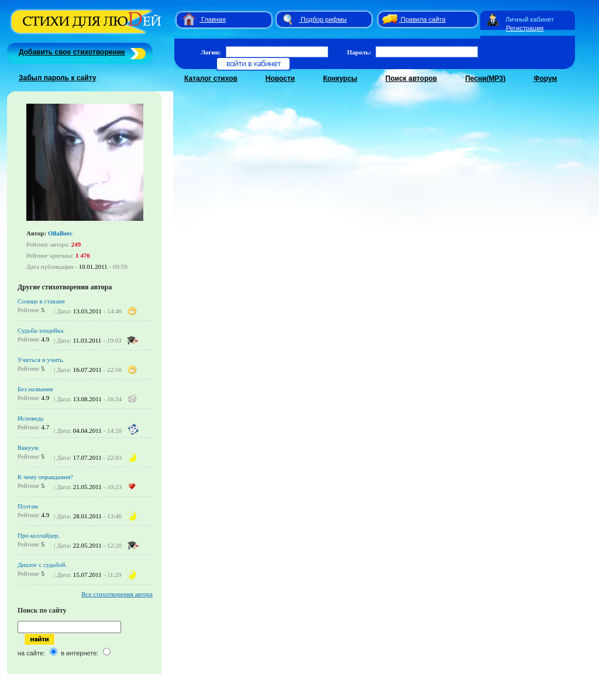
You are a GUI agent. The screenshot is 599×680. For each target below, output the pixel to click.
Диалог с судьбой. (42, 564)
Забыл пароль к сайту (58, 78)
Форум (545, 78)
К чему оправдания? (45, 476)
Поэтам (28, 506)
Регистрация (524, 28)
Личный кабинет (529, 19)
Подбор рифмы (324, 19)
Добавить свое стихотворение (72, 52)
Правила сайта (423, 19)
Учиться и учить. (41, 359)
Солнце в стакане (41, 301)
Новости (280, 78)
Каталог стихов (210, 78)
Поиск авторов (411, 78)
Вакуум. (29, 447)
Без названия (35, 388)
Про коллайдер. (39, 535)
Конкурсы (340, 78)
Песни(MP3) (485, 78)
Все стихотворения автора (117, 593)
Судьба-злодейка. (41, 330)
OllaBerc (60, 233)
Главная (213, 19)
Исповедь (31, 418)
